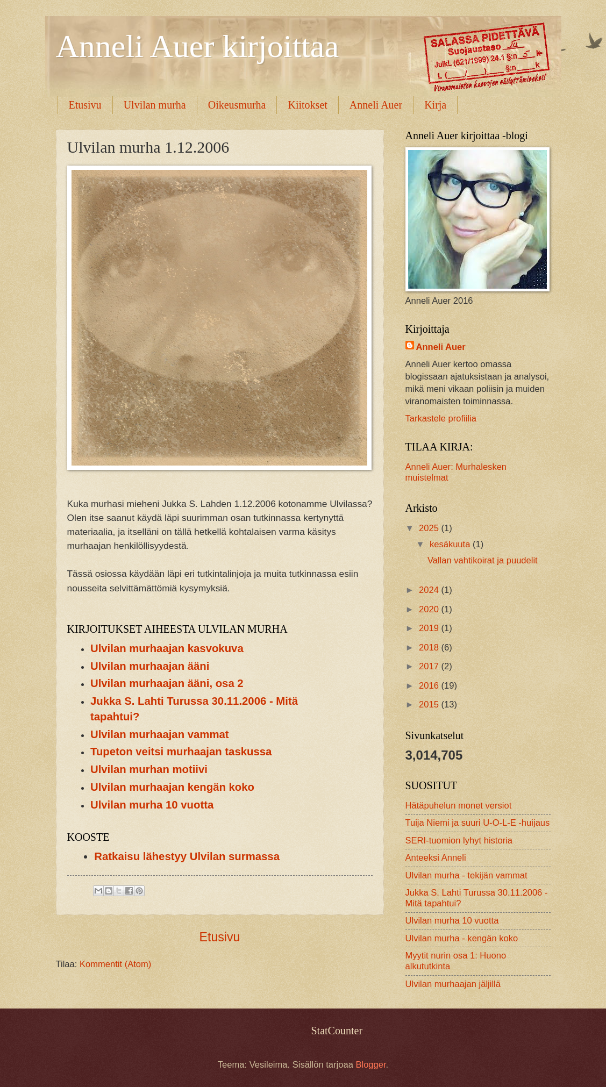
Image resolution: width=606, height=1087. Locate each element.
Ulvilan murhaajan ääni (149, 666)
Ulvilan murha (155, 105)
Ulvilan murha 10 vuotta (151, 805)
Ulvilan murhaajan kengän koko (172, 787)
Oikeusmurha (237, 105)
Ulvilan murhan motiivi (149, 769)
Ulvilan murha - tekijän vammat (466, 875)
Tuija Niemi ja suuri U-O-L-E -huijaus (477, 823)
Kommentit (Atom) (115, 964)
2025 (430, 528)
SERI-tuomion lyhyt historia (459, 840)
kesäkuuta (451, 544)
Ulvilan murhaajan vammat (159, 734)
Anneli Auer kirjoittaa (197, 46)
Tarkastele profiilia (440, 418)
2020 (430, 609)
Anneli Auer (376, 105)
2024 (430, 590)
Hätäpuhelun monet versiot (458, 805)
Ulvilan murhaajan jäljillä (453, 984)
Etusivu (85, 105)
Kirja (435, 105)
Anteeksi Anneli (435, 858)
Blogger (370, 1065)
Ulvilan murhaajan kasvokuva (167, 648)
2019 (430, 628)
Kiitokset (307, 105)
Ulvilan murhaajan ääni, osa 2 (167, 683)
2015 (430, 704)
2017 (430, 666)
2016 (430, 686)
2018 (430, 647)
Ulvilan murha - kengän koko (461, 938)
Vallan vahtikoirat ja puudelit (482, 560)
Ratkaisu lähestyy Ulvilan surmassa (187, 856)
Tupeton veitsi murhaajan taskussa (181, 751)
